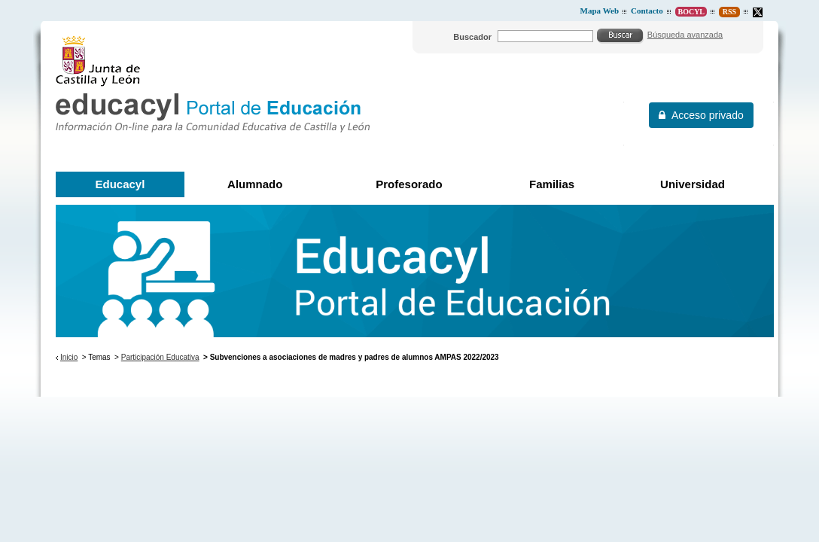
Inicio (69, 357)
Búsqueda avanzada (685, 34)
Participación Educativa (160, 357)
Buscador (472, 36)
